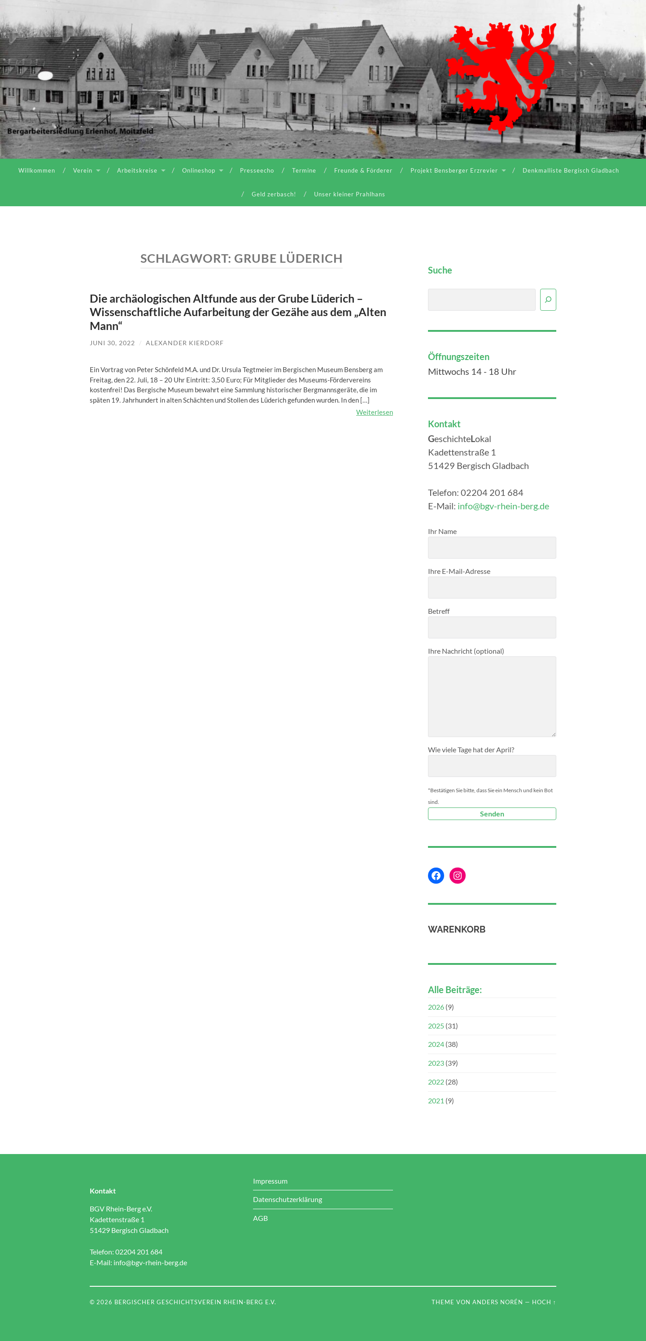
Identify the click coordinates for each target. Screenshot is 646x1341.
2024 (436, 1044)
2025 (436, 1025)
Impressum (270, 1180)
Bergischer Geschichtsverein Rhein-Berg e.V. (195, 1302)
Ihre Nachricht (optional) (492, 692)
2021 (436, 1100)
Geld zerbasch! (274, 194)
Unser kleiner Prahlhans (349, 194)
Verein (82, 170)
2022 (436, 1081)
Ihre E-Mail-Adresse (492, 583)
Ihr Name (492, 543)
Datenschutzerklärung (287, 1199)
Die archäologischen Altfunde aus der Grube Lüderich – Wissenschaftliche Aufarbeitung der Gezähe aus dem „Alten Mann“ (238, 311)
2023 (436, 1063)
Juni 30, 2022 (112, 343)
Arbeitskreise (137, 170)
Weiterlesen (374, 412)
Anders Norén (497, 1302)
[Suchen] (548, 300)
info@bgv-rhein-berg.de (503, 505)
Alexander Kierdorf (185, 343)
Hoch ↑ (544, 1302)
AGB (260, 1218)
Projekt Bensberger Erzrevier (454, 170)
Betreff (492, 622)
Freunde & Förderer (363, 170)
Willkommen (36, 170)
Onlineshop (198, 170)
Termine (304, 170)
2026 (436, 1006)
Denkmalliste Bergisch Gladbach (571, 170)
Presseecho (257, 170)
